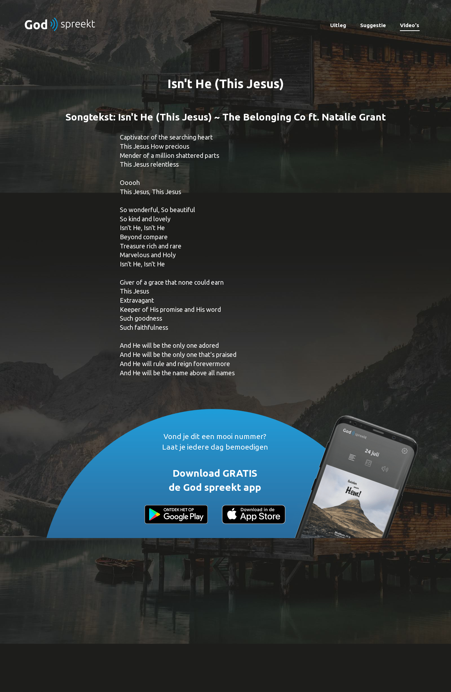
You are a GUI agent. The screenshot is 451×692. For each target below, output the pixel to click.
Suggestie (373, 25)
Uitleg (338, 25)
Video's (409, 25)
